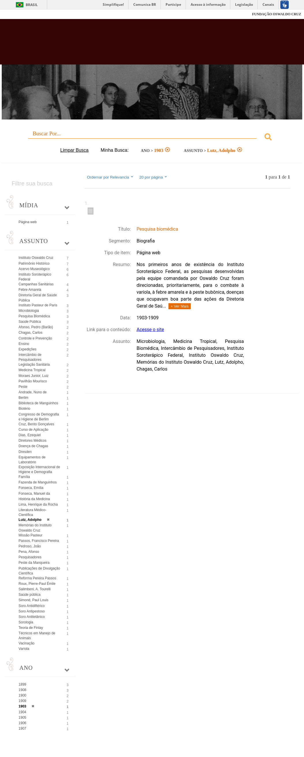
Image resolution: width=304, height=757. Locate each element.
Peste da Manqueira (33, 563)
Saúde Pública (29, 322)
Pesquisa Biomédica (34, 316)
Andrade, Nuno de (32, 392)
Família (24, 477)
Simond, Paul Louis (33, 600)
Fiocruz (17, 14)
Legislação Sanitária (34, 365)
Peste (22, 387)
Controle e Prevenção (35, 338)
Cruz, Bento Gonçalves (36, 424)
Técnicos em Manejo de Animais (36, 635)
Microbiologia (28, 311)
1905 (22, 718)
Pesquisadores (29, 557)
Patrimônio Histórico (33, 263)
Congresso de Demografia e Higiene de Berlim (38, 416)
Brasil (32, 4)
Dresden (24, 452)
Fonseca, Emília (30, 488)
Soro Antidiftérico (31, 606)
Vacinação (26, 643)
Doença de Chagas (33, 446)
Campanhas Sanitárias (35, 284)
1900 (22, 695)
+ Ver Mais (180, 306)
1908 (22, 690)
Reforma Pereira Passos (37, 578)
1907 (22, 728)
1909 (22, 701)
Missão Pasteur (30, 535)
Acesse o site (150, 329)
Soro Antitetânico (31, 617)
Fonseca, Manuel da (34, 494)
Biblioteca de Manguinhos (38, 403)
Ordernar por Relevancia (110, 177)
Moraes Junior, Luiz (33, 376)
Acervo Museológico (34, 269)
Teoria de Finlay (30, 628)
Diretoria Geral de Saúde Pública (37, 297)
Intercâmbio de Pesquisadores (29, 357)
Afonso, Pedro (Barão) (35, 327)
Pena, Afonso (28, 552)
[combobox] (152, 138)
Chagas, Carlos (30, 333)
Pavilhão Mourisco (32, 381)
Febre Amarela (29, 290)
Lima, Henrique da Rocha (38, 504)
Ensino (23, 344)
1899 (22, 684)
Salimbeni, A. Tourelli (34, 589)
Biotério (24, 409)
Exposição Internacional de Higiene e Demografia (39, 469)
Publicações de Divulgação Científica (39, 570)
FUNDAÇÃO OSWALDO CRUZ (276, 14)
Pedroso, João (29, 546)
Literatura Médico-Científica (32, 512)
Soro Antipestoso (31, 611)
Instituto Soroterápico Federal (34, 276)
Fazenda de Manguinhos (37, 482)
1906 (22, 723)
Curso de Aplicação (33, 430)
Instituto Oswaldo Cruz (35, 258)
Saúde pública (29, 595)
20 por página (153, 177)
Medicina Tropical (31, 370)
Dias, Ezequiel (29, 435)
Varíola (23, 649)
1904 (22, 712)
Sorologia (25, 622)
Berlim (23, 398)
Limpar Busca (74, 150)
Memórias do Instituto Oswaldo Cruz (35, 527)
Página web (27, 222)
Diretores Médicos (32, 441)
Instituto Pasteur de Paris (37, 305)
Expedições (27, 349)
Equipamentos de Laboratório (31, 459)
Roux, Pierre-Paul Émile (36, 584)
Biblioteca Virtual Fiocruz (135, 44)
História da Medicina (34, 499)
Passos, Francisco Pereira (38, 541)
